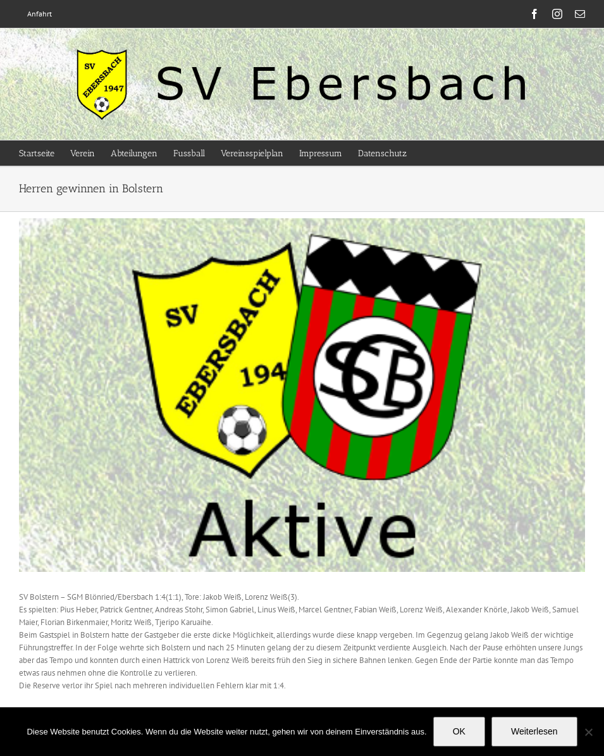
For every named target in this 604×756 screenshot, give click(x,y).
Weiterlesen (534, 731)
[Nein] (588, 732)
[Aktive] (302, 395)
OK (459, 731)
